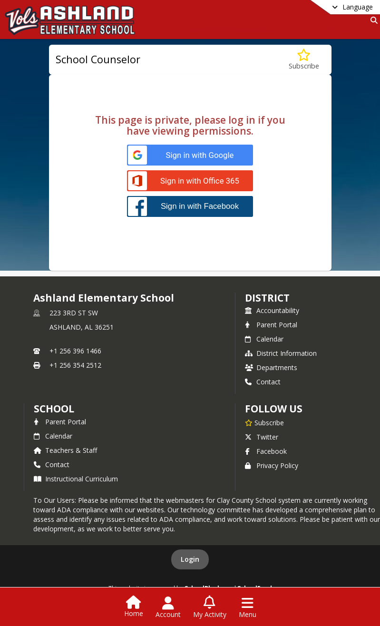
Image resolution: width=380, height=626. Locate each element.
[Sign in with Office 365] (190, 181)
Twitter (261, 436)
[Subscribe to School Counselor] (304, 60)
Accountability (272, 310)
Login (190, 559)
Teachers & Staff (65, 450)
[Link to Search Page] (372, 20)
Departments (271, 367)
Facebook (266, 451)
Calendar (264, 338)
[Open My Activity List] (209, 607)
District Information (281, 353)
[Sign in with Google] (190, 155)
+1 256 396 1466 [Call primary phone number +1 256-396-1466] (75, 350)
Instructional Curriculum (76, 478)
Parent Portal (271, 324)
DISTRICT (267, 297)
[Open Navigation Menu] (247, 607)
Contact (263, 381)
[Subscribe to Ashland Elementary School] (264, 422)
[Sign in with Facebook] (190, 206)
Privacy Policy (271, 465)
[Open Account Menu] (168, 607)
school (54, 408)
